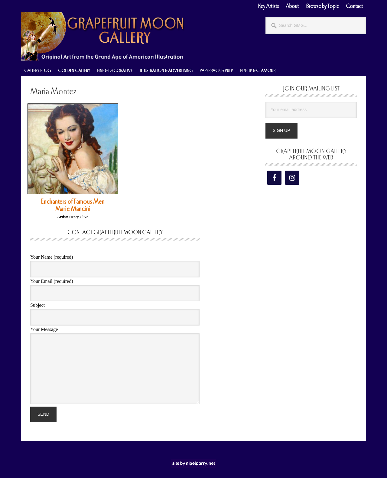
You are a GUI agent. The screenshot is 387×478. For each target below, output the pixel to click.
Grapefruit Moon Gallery (102, 36)
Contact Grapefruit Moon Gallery (115, 232)
